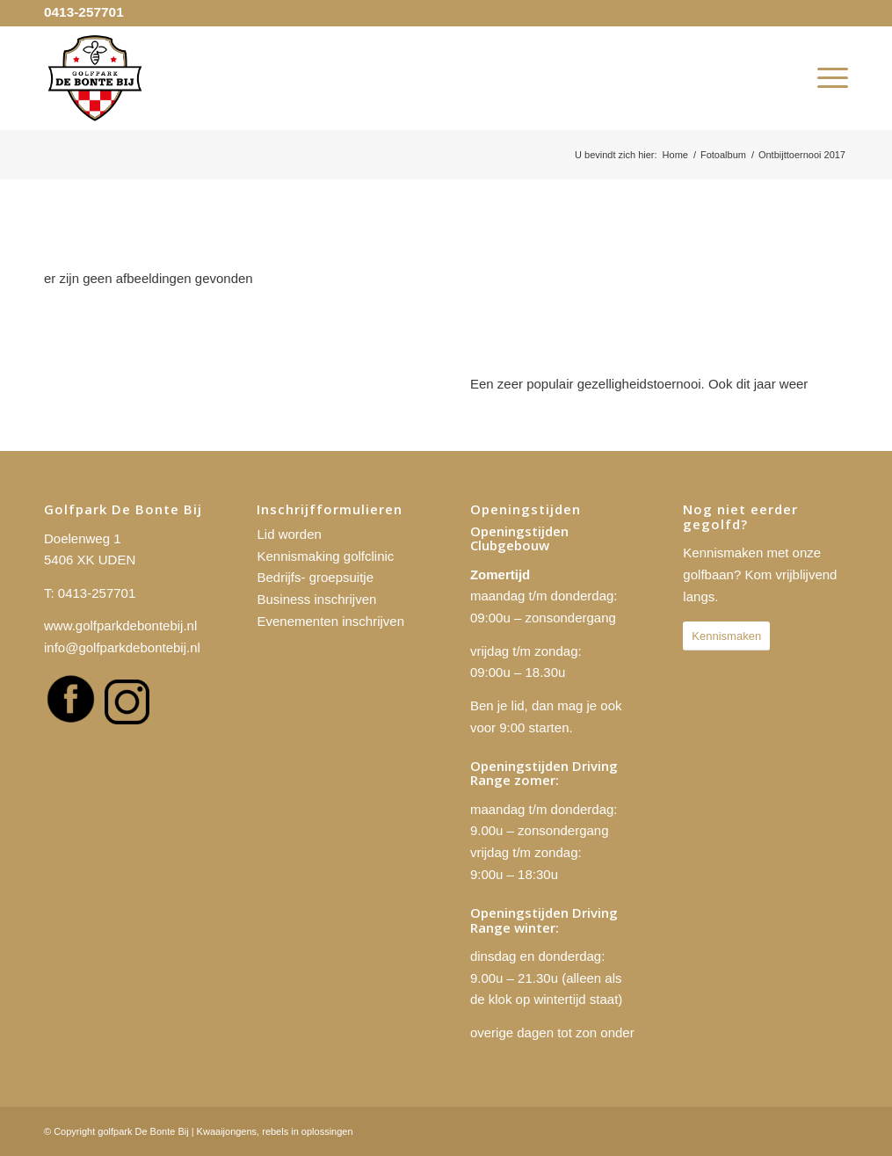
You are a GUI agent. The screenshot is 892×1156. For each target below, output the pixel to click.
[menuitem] (827, 78)
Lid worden (289, 534)
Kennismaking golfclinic (325, 556)
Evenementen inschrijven (330, 621)
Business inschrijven (316, 599)
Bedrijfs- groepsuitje (315, 577)
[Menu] (827, 78)
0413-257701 (84, 11)
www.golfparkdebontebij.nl (120, 625)
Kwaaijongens (227, 1131)
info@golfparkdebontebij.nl (122, 647)
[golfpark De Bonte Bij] (95, 78)
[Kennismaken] (726, 636)
